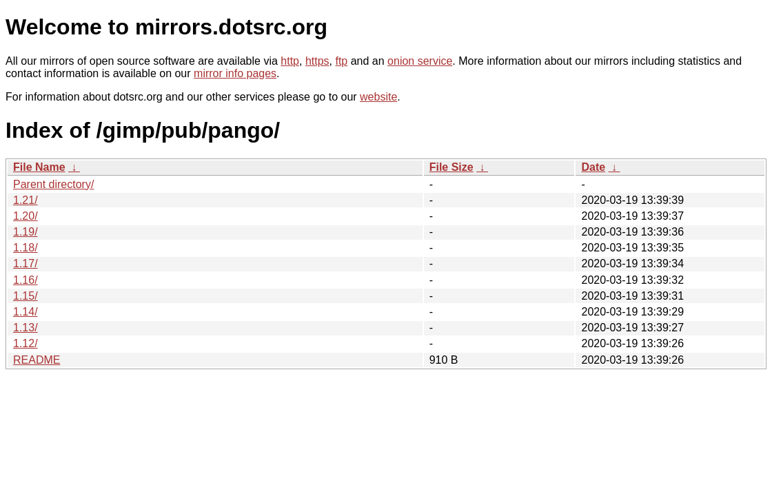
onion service (419, 61)
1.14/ (25, 312)
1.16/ (25, 280)
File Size (451, 167)
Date (593, 167)
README (36, 360)
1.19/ (25, 232)
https (317, 61)
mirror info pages (235, 73)
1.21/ (25, 200)
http (290, 61)
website (378, 97)
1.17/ (25, 263)
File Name (39, 167)
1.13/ (25, 327)
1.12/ (25, 343)
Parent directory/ (53, 184)
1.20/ (25, 216)
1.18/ (25, 248)
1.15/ (25, 296)
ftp (341, 61)
